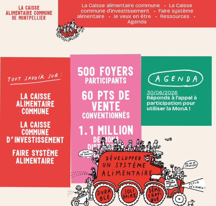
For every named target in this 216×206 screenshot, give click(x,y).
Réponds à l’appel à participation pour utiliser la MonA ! (171, 95)
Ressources (174, 16)
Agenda (136, 21)
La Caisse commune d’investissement (137, 8)
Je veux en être (132, 16)
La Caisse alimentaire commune (121, 5)
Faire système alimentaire (33, 156)
